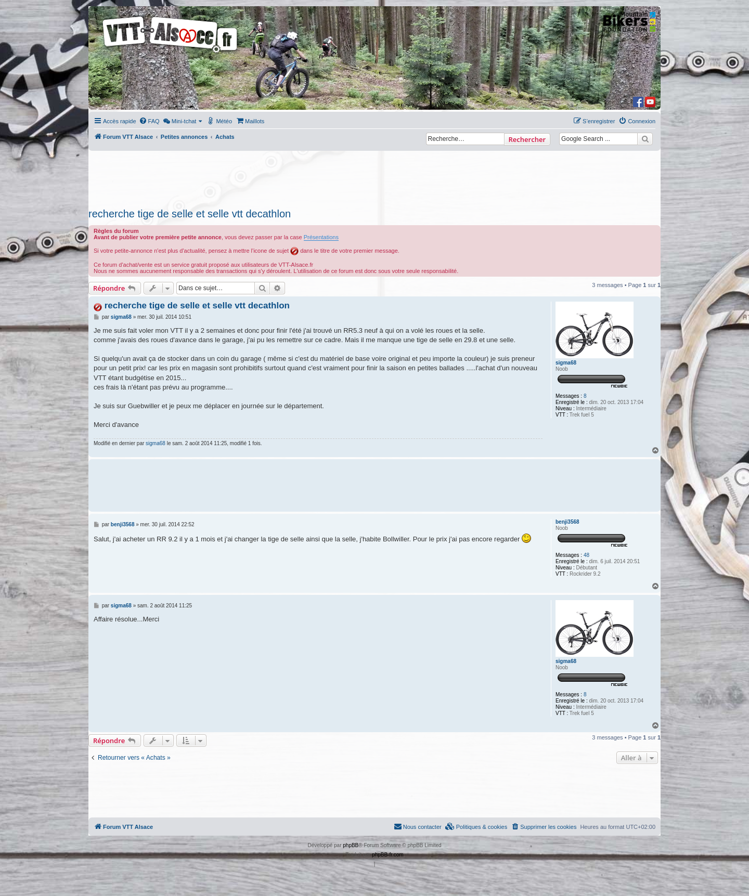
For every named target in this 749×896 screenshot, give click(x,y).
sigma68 (566, 363)
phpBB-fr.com (388, 855)
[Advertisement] (374, 176)
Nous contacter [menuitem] (418, 826)
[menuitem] (149, 121)
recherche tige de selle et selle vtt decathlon (189, 213)
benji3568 (567, 522)
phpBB (350, 845)
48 (586, 555)
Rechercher (527, 139)
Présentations (321, 237)
